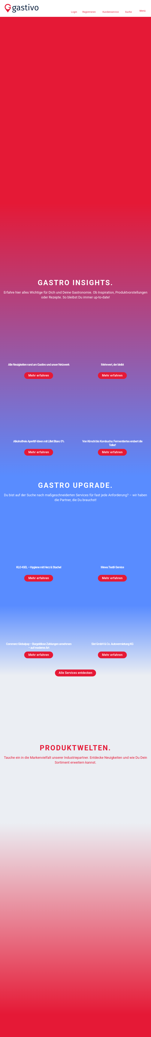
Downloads (85, 972)
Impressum (14, 990)
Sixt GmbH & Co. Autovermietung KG (112, 527)
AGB (10, 996)
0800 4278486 (16, 959)
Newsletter (85, 953)
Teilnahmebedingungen (92, 998)
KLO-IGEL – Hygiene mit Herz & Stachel (38, 450)
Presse (83, 966)
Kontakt (12, 966)
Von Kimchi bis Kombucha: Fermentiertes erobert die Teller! (112, 326)
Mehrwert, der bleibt (112, 247)
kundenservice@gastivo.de (23, 953)
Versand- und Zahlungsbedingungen (100, 991)
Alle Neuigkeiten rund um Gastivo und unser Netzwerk (38, 247)
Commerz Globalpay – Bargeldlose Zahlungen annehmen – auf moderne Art (38, 529)
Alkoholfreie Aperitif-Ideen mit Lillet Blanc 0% (38, 324)
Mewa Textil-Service (112, 450)
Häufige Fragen (17, 972)
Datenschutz (15, 1003)
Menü (143, 11)
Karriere (83, 959)
